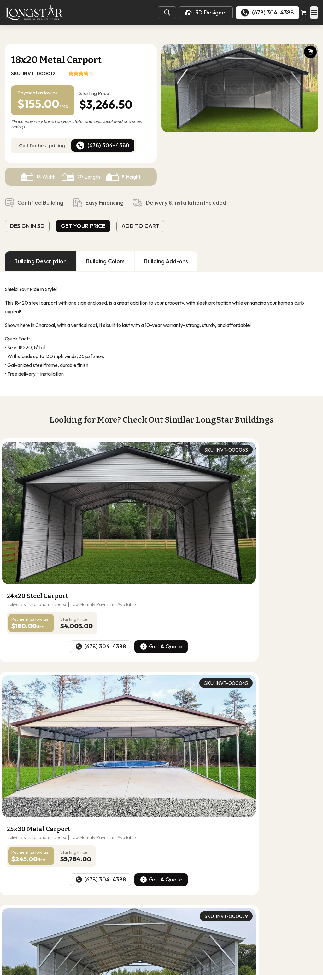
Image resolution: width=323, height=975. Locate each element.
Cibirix (234, 969)
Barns (126, 916)
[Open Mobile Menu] (312, 12)
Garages (102, 916)
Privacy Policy (154, 969)
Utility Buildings (148, 925)
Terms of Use (191, 969)
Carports (75, 916)
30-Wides (117, 901)
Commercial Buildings (199, 916)
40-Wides (148, 901)
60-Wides (208, 901)
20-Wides (87, 901)
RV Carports (154, 916)
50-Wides (178, 901)
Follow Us (27, 924)
